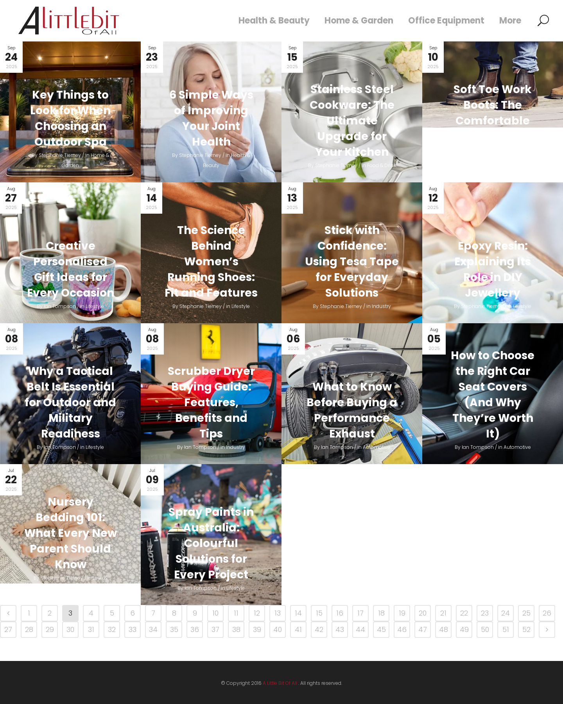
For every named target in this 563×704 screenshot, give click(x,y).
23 (485, 613)
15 (319, 613)
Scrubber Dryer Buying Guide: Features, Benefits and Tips (211, 402)
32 (112, 629)
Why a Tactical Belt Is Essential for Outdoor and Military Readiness (70, 402)
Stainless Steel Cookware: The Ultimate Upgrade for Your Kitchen (352, 121)
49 (464, 629)
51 (505, 629)
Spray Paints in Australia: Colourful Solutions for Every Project (211, 543)
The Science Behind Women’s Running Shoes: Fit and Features (211, 262)
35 (174, 629)
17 (360, 613)
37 (215, 629)
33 (132, 629)
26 (547, 613)
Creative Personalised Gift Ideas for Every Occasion (70, 269)
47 (422, 629)
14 (298, 613)
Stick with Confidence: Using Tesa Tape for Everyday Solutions (352, 262)
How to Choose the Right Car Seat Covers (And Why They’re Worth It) (492, 394)
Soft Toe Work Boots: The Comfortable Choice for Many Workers (492, 121)
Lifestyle (95, 306)
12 (257, 613)
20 (423, 613)
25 (526, 613)
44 (360, 629)
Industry (381, 306)
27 (8, 629)
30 (70, 629)
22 (464, 613)
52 (526, 629)
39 (257, 629)
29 (50, 629)
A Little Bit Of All (280, 683)
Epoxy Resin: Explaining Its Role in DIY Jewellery (492, 269)
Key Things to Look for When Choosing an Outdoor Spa (70, 118)
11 (236, 613)
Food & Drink (381, 165)
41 (298, 629)
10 (215, 613)
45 (381, 629)
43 (339, 629)
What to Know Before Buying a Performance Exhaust (352, 410)
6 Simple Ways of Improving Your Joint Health (211, 118)
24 (505, 613)
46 (402, 629)
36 (194, 629)
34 (153, 629)
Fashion (517, 165)
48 (443, 629)
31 (91, 629)
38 (236, 629)
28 (29, 629)
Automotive (376, 447)
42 (319, 629)
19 (402, 613)
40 (277, 629)
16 (339, 613)
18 (381, 613)
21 (443, 613)
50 (485, 629)
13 (277, 613)
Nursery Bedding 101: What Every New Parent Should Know (70, 533)
